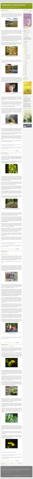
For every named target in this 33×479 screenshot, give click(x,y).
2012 (25, 74)
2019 (25, 67)
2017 (25, 69)
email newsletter (29, 39)
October (26, 49)
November (26, 48)
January (26, 64)
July (25, 52)
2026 (25, 42)
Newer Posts (3, 463)
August (26, 51)
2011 (25, 75)
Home (12, 463)
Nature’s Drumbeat (4, 252)
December (26, 47)
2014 (25, 72)
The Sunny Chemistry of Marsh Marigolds (7, 346)
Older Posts (20, 463)
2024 (25, 44)
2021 (25, 65)
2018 (25, 68)
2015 (25, 71)
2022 (25, 46)
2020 (25, 66)
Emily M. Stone (26, 78)
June (25, 53)
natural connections (13, 5)
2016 (25, 70)
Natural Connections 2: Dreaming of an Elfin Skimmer (27, 97)
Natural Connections (26, 79)
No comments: (12, 150)
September (26, 50)
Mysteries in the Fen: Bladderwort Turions (7, 11)
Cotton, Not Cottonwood (5, 154)
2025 (25, 43)
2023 (25, 45)
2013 (25, 73)
